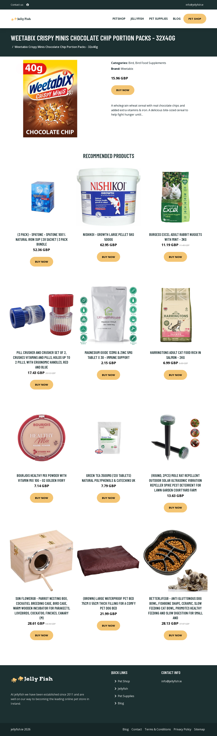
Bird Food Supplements (150, 63)
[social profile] (27, 4)
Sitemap (199, 729)
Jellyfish (137, 19)
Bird (131, 63)
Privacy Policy (182, 729)
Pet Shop (194, 18)
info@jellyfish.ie (194, 4)
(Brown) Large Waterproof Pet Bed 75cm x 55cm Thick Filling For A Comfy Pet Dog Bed (109, 603)
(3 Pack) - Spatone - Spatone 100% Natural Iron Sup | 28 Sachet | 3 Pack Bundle (42, 239)
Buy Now (122, 90)
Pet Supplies (158, 19)
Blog (177, 19)
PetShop (119, 19)
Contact (137, 729)
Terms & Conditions (158, 729)
